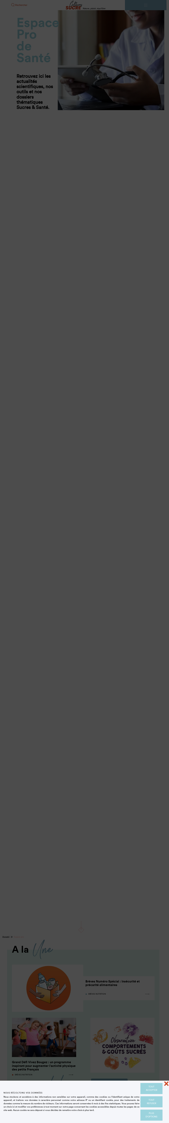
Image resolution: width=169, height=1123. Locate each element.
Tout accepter (151, 1088)
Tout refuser (151, 1102)
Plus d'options (151, 1115)
